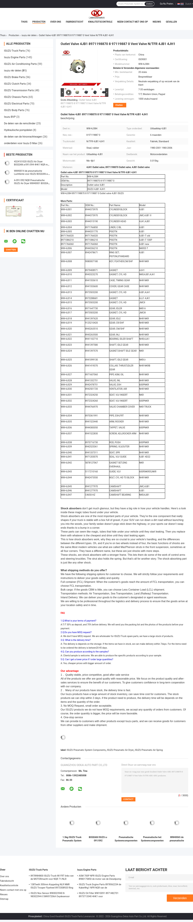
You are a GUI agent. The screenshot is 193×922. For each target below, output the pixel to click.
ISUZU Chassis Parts (16, 97)
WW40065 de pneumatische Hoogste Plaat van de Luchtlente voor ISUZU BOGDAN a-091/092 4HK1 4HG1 (176, 839)
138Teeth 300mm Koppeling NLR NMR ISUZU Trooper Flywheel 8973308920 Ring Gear (52, 886)
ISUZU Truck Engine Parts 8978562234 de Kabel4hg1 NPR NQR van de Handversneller (100, 886)
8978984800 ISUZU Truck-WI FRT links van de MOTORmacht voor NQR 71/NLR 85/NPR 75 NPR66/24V (52, 877)
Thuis (24, 21)
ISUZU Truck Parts (14, 50)
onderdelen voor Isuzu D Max (20, 143)
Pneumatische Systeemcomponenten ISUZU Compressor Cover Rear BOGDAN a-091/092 (126, 839)
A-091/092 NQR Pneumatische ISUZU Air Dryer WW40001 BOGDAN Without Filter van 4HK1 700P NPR (32, 183)
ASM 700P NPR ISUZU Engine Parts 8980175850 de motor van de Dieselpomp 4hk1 (100, 877)
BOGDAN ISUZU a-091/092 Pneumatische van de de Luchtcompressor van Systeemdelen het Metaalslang (98, 839)
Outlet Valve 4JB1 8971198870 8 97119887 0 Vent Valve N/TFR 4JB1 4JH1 (83, 103)
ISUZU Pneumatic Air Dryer (120, 750)
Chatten (119, 105)
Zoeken (149, 4)
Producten (38, 21)
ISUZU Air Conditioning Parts (20, 63)
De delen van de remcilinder (20, 123)
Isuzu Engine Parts (14, 57)
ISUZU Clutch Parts (15, 83)
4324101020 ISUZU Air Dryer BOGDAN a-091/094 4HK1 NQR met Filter (32, 164)
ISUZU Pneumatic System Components (86, 750)
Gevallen (171, 21)
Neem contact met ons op (132, 21)
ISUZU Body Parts (14, 110)
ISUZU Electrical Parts (16, 103)
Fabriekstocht (74, 21)
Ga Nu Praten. (167, 3)
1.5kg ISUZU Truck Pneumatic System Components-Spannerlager (71, 839)
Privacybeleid (35, 916)
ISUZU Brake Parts (14, 77)
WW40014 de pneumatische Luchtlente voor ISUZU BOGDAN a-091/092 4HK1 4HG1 (31, 174)
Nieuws (157, 21)
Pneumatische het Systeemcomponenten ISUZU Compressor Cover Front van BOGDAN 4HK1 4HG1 (152, 839)
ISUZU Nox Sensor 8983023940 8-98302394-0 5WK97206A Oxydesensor (50, 895)
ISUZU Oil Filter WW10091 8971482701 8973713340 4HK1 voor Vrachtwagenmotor (99, 895)
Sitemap (4, 899)
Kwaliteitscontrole (100, 21)
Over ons (55, 21)
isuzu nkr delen (29, 35)
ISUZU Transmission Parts (19, 90)
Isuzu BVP (10, 116)
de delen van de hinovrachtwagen (23, 136)
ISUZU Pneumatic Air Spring (149, 750)
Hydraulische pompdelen (18, 130)
